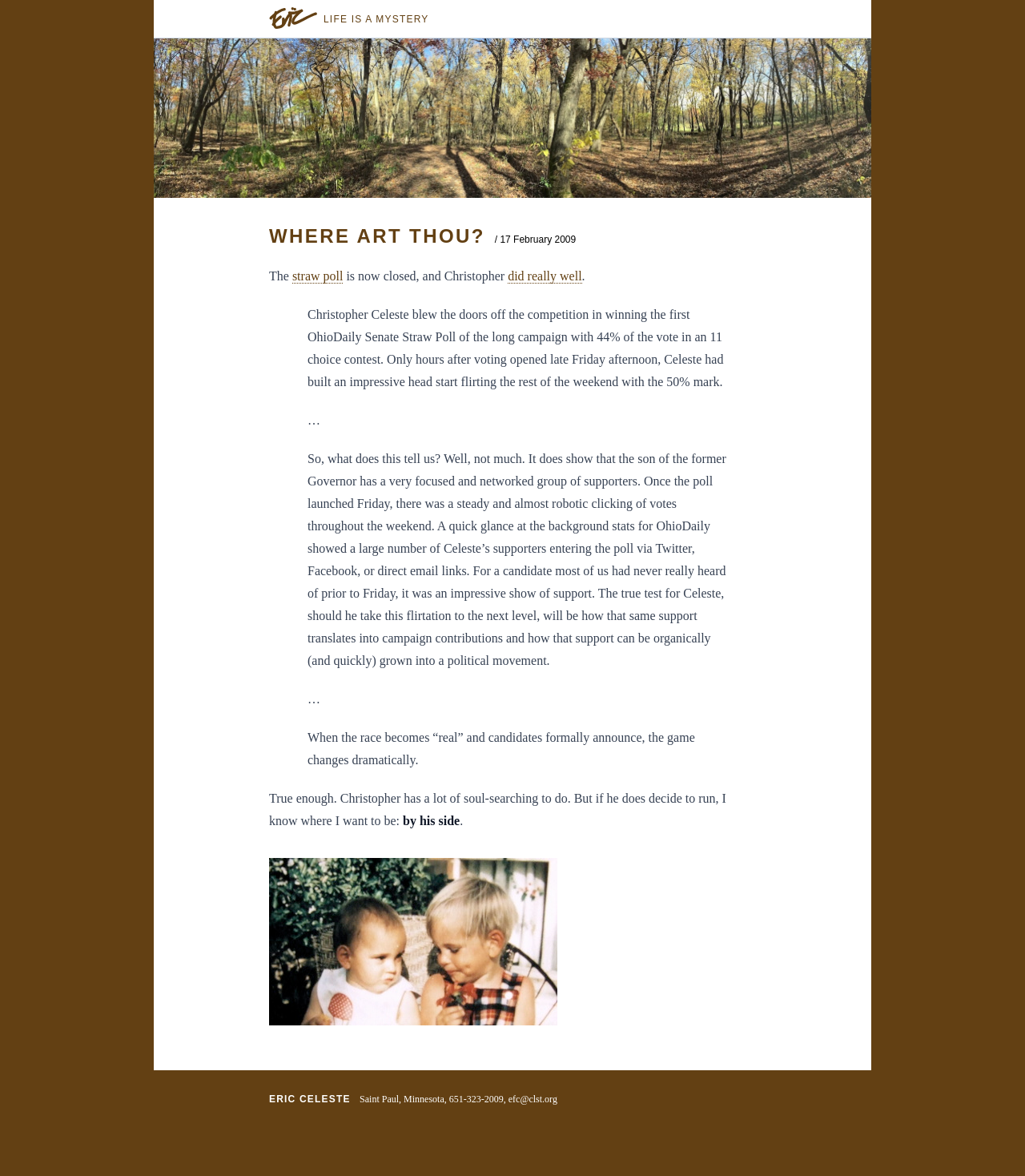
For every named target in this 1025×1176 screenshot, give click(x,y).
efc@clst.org (532, 1099)
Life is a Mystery (376, 19)
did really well (544, 276)
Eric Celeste (310, 1099)
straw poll (318, 276)
